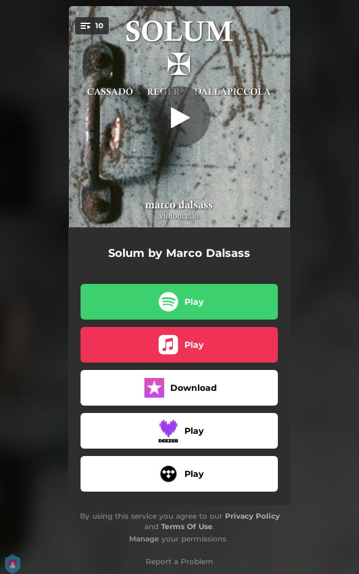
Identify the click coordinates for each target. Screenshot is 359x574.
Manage (144, 538)
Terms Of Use (187, 526)
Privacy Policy (252, 516)
